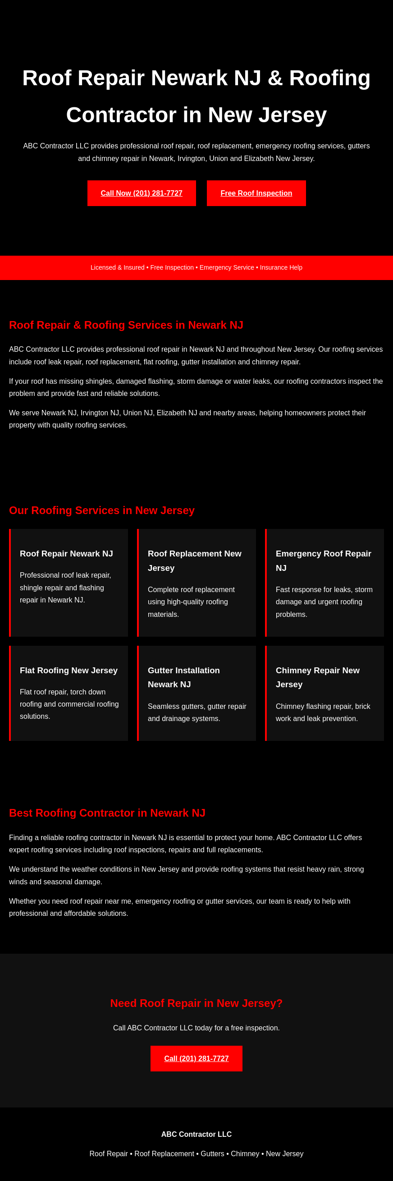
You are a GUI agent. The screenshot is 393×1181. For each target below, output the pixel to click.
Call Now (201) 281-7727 (142, 193)
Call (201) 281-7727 (196, 1058)
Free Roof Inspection (256, 193)
